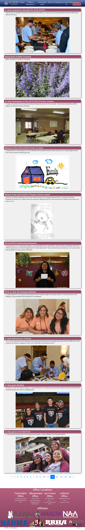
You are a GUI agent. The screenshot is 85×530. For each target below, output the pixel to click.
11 (48, 477)
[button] (20, 35)
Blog (71, 2)
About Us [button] (51, 2)
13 (57, 477)
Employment (59, 2)
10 (44, 477)
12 (52, 477)
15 (65, 477)
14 (61, 477)
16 (70, 477)
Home (22, 2)
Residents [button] (76, 2)
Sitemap (79, 528)
